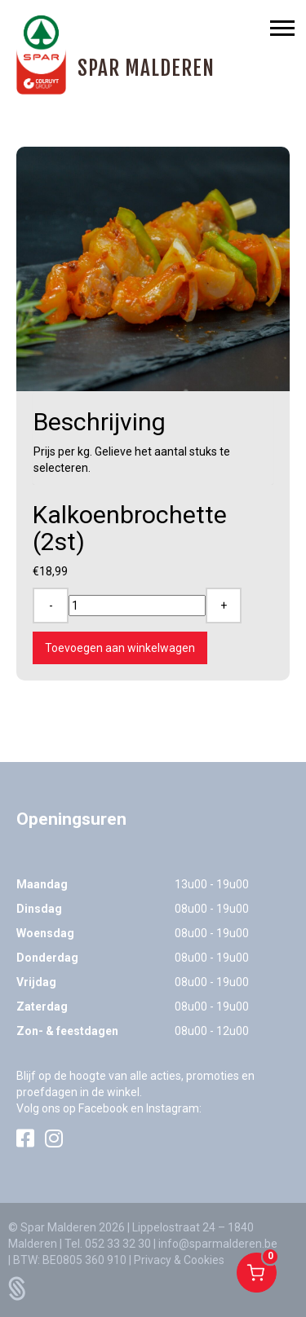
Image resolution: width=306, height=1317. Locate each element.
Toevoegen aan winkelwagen (120, 647)
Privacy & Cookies (179, 1259)
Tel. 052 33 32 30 (107, 1243)
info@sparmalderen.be (217, 1243)
